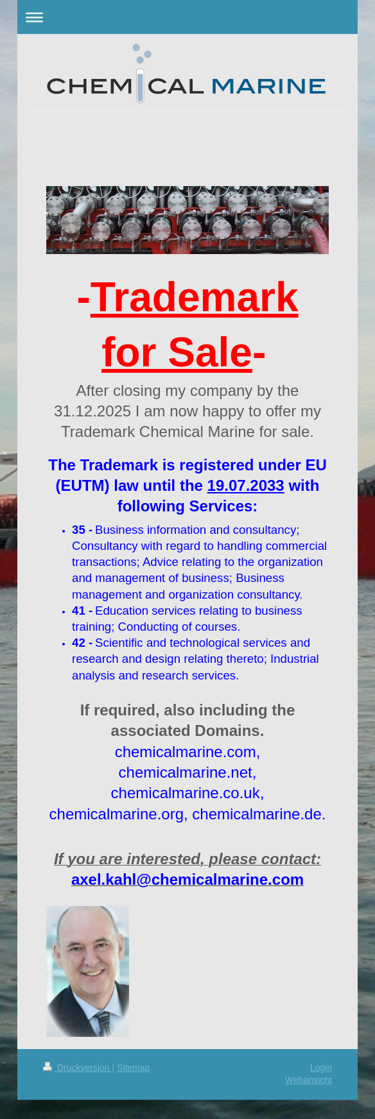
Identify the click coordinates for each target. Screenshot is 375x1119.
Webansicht (308, 1080)
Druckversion (77, 1068)
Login (321, 1068)
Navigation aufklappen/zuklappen (187, 17)
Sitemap (133, 1068)
